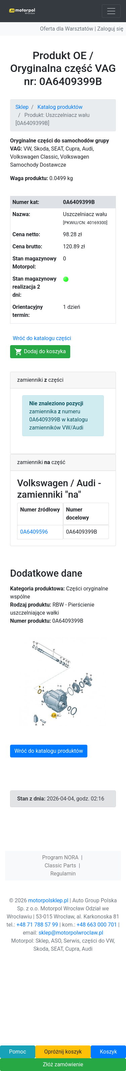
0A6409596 (34, 532)
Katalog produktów (60, 107)
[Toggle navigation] (111, 11)
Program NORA (60, 857)
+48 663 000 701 (97, 924)
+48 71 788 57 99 (37, 924)
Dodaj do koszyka (40, 352)
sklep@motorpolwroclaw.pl (71, 933)
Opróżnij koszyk (63, 1051)
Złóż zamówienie (63, 1064)
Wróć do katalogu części (42, 338)
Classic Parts (60, 865)
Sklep (22, 107)
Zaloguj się (110, 29)
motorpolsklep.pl (48, 900)
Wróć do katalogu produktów (48, 751)
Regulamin (63, 873)
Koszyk (108, 1051)
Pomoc (17, 1051)
